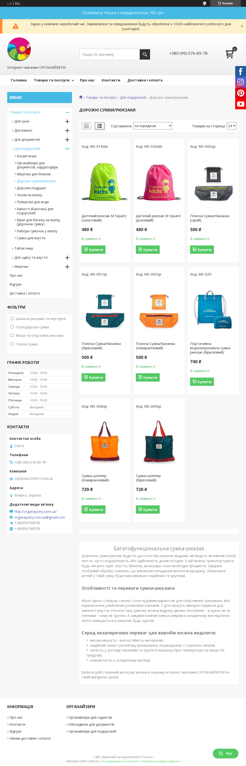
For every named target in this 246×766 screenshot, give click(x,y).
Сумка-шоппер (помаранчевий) (95, 477)
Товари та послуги (51, 80)
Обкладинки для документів (91, 724)
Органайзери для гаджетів (90, 717)
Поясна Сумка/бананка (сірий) (209, 218)
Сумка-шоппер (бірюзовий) (148, 477)
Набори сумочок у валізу (37, 231)
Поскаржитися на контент (120, 761)
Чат (226, 753)
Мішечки (21, 266)
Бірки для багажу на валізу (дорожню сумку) (38, 222)
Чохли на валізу (29, 195)
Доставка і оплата (144, 80)
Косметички (26, 156)
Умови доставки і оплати (30, 738)
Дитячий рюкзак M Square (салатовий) (104, 218)
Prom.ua (147, 757)
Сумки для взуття (31, 238)
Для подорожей (133, 97)
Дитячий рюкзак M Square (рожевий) (158, 218)
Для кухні (21, 121)
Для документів (27, 139)
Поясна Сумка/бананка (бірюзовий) (101, 345)
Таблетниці (23, 248)
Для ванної (23, 130)
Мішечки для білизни (34, 174)
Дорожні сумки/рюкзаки (36, 181)
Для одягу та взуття (31, 257)
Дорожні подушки (31, 188)
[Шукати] (145, 54)
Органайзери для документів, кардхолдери (37, 165)
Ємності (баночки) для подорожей (35, 211)
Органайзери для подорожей (92, 731)
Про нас (87, 80)
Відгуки (15, 284)
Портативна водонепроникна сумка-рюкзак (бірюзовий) (210, 347)
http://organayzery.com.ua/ (36, 511)
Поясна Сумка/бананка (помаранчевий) (155, 345)
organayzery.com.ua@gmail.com (39, 517)
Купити (96, 249)
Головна (19, 80)
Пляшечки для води (33, 202)
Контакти (111, 80)
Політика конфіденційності (161, 761)
